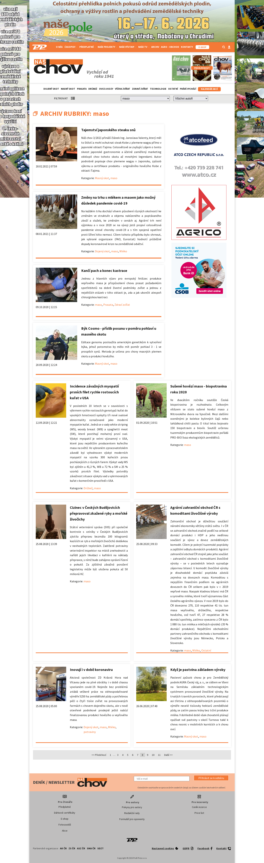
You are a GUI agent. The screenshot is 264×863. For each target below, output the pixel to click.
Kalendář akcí (209, 89)
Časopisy (71, 46)
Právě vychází (188, 88)
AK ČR (63, 848)
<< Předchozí (98, 755)
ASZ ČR (81, 848)
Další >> (168, 755)
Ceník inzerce (199, 807)
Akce (64, 830)
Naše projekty (107, 46)
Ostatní (173, 88)
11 (159, 755)
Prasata (82, 88)
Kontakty (187, 46)
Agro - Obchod (170, 46)
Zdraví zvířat (140, 88)
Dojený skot (51, 88)
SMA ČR (91, 848)
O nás (59, 46)
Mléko (123, 251)
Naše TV (143, 46)
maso (113, 178)
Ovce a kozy (106, 88)
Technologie (158, 88)
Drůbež (92, 88)
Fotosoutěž (64, 824)
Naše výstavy (127, 46)
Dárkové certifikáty (64, 812)
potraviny (90, 732)
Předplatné (87, 46)
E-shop (64, 818)
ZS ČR (72, 848)
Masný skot (68, 88)
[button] (211, 778)
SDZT (100, 848)
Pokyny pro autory (132, 807)
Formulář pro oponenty (132, 819)
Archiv (155, 46)
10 (153, 755)
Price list (199, 813)
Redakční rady (132, 813)
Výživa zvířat (122, 88)
